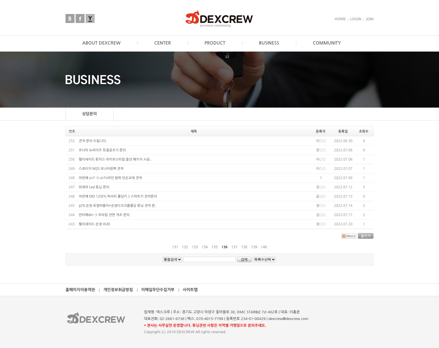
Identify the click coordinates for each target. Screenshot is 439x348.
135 (215, 247)
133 (195, 247)
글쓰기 (366, 235)
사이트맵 (190, 290)
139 (254, 247)
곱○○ (321, 196)
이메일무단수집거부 (157, 290)
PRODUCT (214, 43)
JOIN (369, 19)
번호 (72, 131)
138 (244, 247)
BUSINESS (269, 43)
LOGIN (355, 19)
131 (175, 247)
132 (185, 247)
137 (234, 247)
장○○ (321, 150)
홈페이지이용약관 (80, 290)
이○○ (321, 141)
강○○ (321, 187)
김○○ (321, 215)
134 (204, 247)
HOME (340, 19)
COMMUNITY (327, 43)
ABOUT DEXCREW (101, 43)
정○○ (321, 205)
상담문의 (89, 114)
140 (264, 247)
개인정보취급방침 (118, 290)
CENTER (162, 43)
